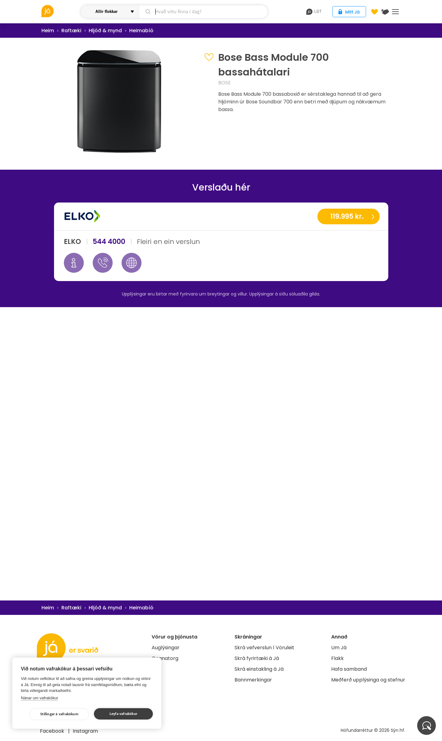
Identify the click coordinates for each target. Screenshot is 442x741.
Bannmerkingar (253, 679)
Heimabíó (141, 30)
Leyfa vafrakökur (123, 714)
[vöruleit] (60, 11)
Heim (47, 30)
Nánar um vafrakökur (39, 698)
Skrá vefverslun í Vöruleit (264, 647)
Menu (395, 12)
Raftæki (71, 30)
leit (313, 12)
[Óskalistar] (374, 12)
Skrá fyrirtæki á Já (257, 658)
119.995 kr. (347, 216)
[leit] (203, 11)
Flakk (337, 658)
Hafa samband (349, 669)
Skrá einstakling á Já (259, 669)
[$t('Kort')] (385, 12)
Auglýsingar (166, 647)
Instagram (85, 731)
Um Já (339, 647)
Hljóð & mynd (105, 30)
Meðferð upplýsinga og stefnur (368, 679)
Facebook (52, 731)
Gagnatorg (165, 658)
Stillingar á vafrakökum (59, 714)
